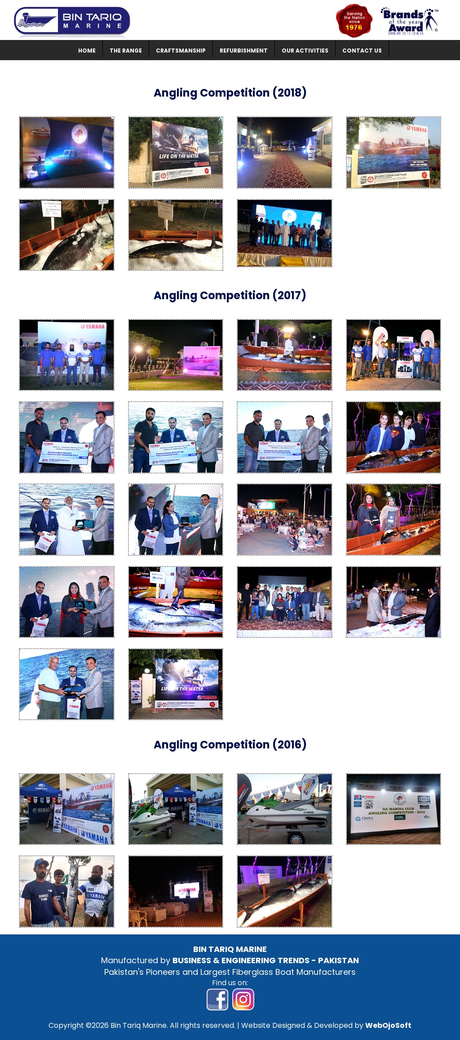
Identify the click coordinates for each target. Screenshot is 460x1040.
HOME (87, 50)
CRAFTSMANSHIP (181, 50)
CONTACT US (362, 50)
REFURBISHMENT (244, 50)
